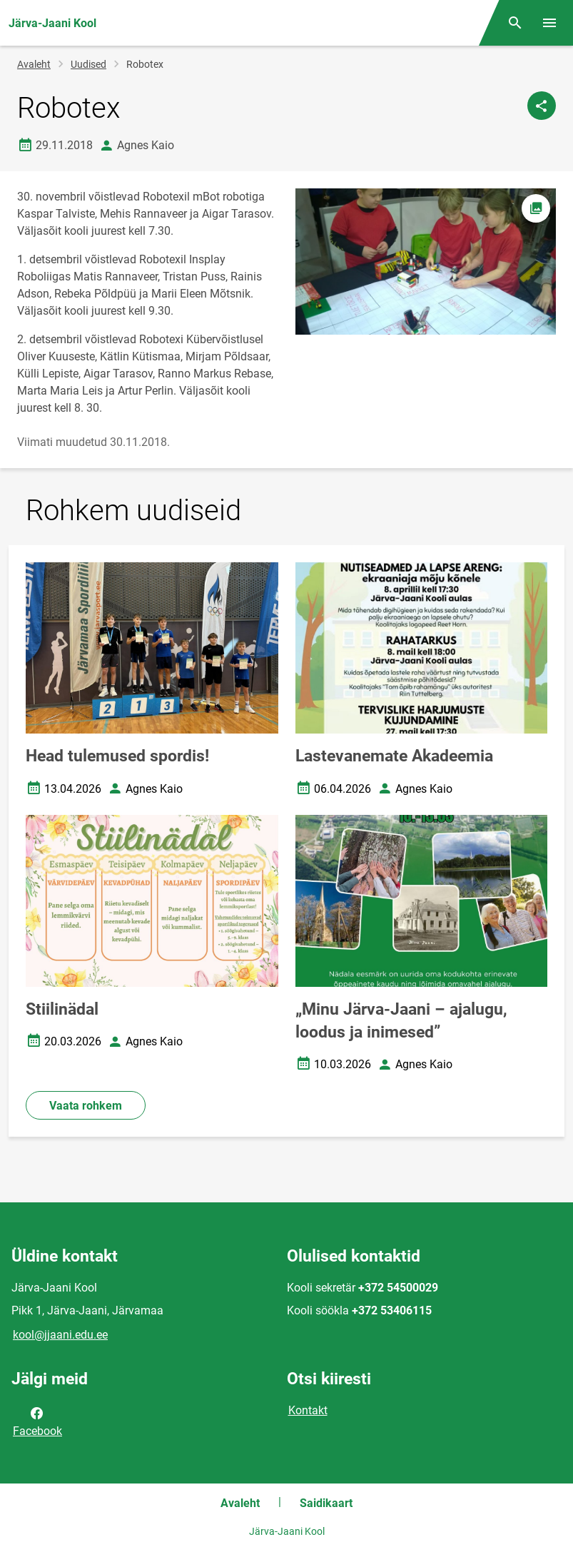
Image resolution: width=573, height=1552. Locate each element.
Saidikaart (326, 1503)
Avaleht (34, 64)
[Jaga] (541, 105)
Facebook (37, 1421)
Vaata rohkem (85, 1105)
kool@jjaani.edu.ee (60, 1334)
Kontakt (308, 1410)
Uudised (88, 64)
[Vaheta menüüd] (549, 22)
